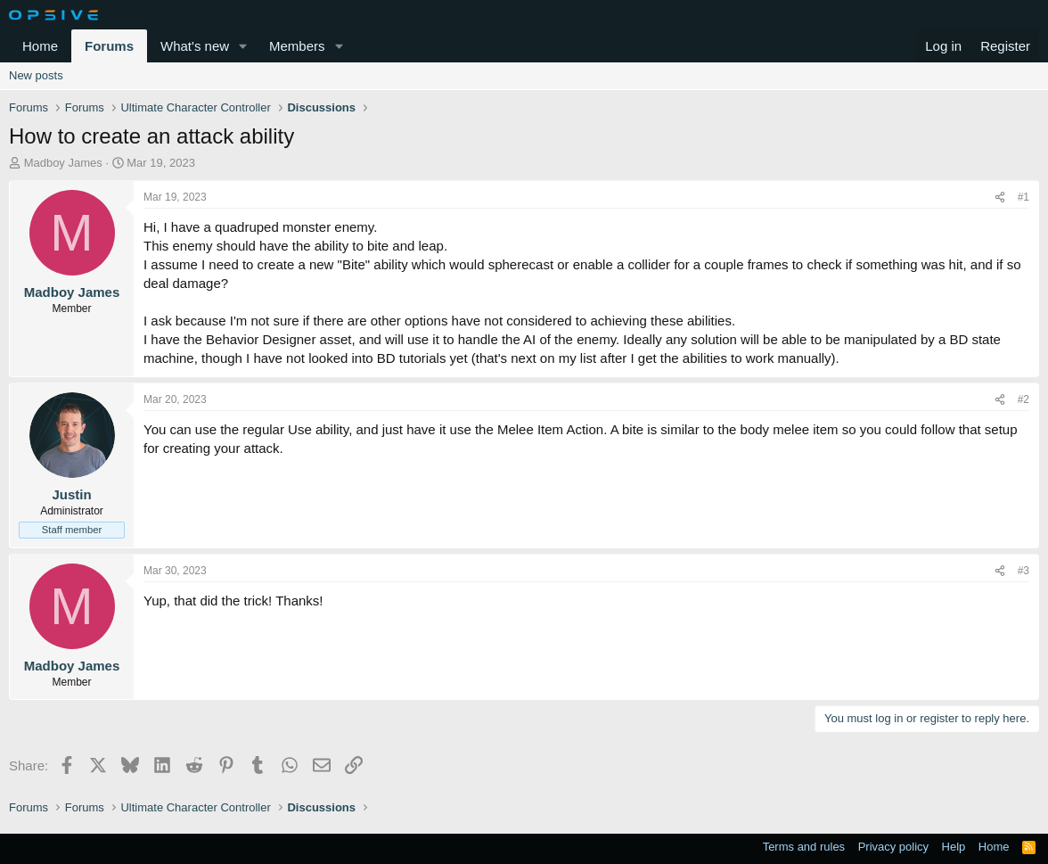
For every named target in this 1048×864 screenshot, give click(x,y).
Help (954, 846)
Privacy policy (893, 846)
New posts (36, 75)
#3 (1023, 570)
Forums (109, 45)
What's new (194, 45)
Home (40, 45)
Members (297, 45)
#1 (1023, 197)
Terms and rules (804, 846)
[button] (243, 45)
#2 (1023, 399)
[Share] (999, 197)
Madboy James (63, 162)
